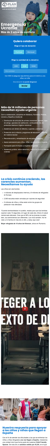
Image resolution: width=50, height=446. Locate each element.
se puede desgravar (30, 82)
